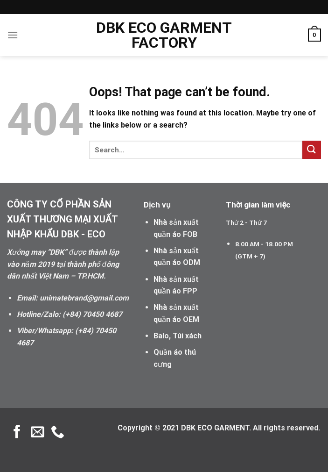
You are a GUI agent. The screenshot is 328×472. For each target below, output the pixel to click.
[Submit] (311, 150)
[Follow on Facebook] (17, 432)
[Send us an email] (37, 432)
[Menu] (12, 34)
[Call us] (57, 432)
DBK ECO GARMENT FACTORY (164, 35)
